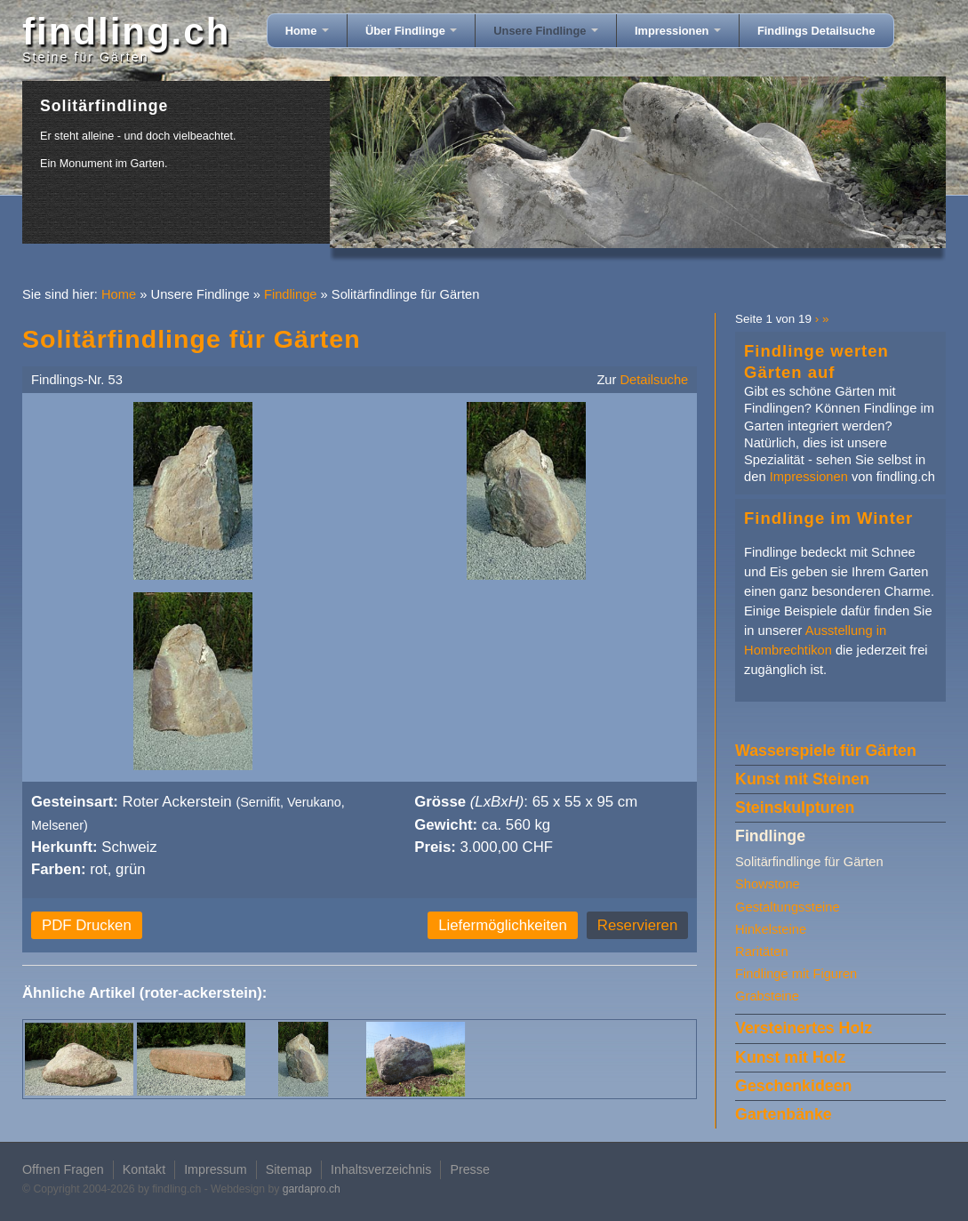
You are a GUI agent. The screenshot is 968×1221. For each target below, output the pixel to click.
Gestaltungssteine (787, 907)
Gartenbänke (783, 1114)
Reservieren (637, 925)
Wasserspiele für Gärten (825, 750)
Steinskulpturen (794, 807)
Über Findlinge (411, 30)
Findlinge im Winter (828, 518)
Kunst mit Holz (790, 1057)
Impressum (215, 1169)
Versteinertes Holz (803, 1028)
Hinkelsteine (770, 929)
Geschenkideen (793, 1086)
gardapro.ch (311, 1189)
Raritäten (761, 951)
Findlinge (290, 294)
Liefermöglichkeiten (502, 925)
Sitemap (289, 1169)
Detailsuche (654, 380)
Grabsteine (767, 996)
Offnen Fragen (63, 1169)
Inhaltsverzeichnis (381, 1169)
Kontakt (144, 1169)
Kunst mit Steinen (802, 779)
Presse (469, 1169)
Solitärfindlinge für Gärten (809, 862)
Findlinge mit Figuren (796, 974)
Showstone (767, 884)
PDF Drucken (87, 925)
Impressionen (678, 30)
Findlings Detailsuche (816, 30)
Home (307, 30)
